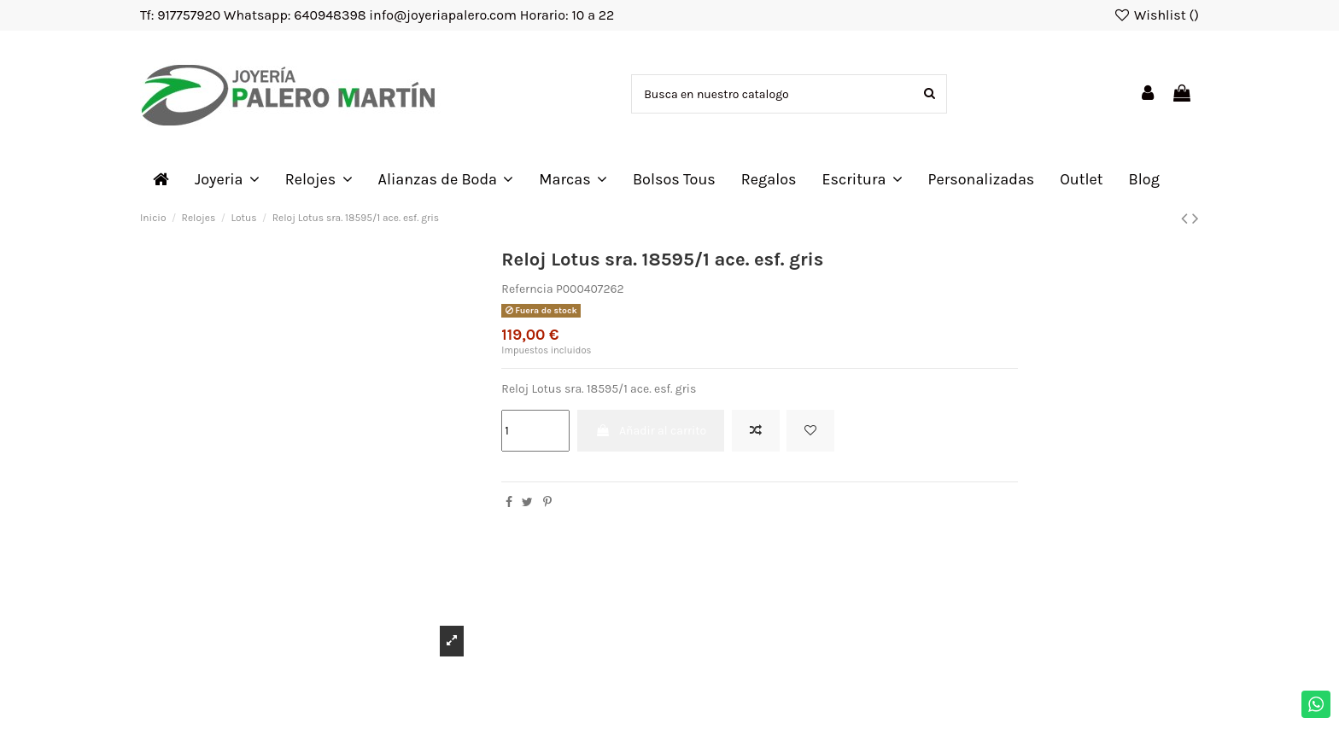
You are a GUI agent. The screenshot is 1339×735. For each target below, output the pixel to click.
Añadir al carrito (650, 430)
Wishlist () (1156, 15)
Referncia (527, 289)
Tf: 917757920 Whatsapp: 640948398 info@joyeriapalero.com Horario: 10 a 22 (377, 15)
